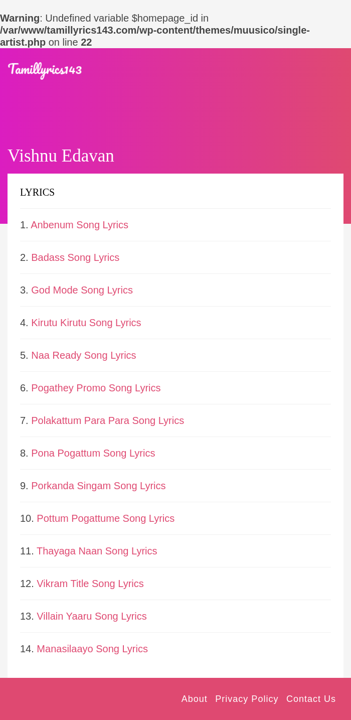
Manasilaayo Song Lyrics (92, 648)
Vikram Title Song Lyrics (90, 583)
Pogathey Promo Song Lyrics (95, 387)
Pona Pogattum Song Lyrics (93, 453)
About (195, 699)
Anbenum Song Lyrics (79, 224)
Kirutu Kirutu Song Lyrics (86, 322)
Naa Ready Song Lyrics (83, 355)
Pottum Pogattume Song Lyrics (105, 518)
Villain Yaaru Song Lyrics (91, 616)
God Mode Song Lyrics (82, 290)
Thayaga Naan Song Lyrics (97, 550)
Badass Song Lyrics (75, 257)
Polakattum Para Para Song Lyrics (107, 420)
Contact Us (311, 699)
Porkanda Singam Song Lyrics (98, 485)
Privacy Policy (246, 699)
